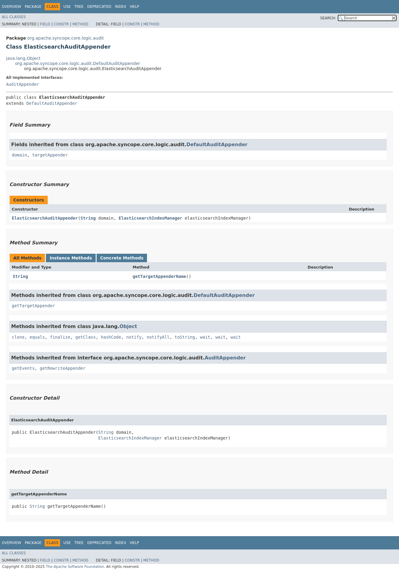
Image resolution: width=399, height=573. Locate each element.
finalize (60, 337)
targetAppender (50, 155)
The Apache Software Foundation (75, 567)
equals (37, 337)
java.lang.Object (23, 58)
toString (185, 337)
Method (80, 24)
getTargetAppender (33, 305)
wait (205, 337)
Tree (79, 7)
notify (134, 337)
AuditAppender (22, 84)
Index (120, 7)
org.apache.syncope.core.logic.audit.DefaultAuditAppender (77, 63)
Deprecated (99, 7)
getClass (85, 337)
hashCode (111, 337)
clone (18, 337)
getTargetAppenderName (159, 276)
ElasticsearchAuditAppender (45, 218)
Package (33, 7)
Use (67, 7)
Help (134, 7)
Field (45, 24)
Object (128, 326)
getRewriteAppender (63, 368)
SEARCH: (328, 18)
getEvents (23, 368)
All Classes (14, 17)
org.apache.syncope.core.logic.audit (65, 38)
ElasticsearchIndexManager (150, 218)
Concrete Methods (122, 258)
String (88, 218)
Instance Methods (70, 258)
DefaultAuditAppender (51, 103)
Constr (61, 24)
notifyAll (158, 337)
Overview (11, 7)
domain (19, 155)
